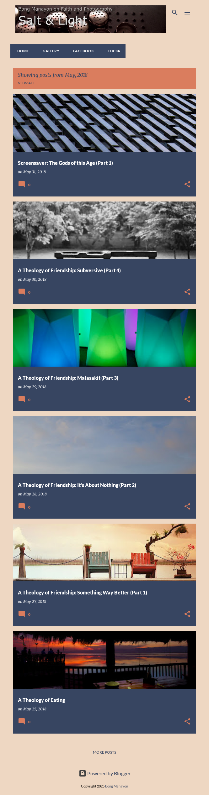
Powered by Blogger (105, 773)
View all (26, 83)
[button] (187, 184)
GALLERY (49, 51)
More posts (104, 752)
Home (21, 51)
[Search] (175, 12)
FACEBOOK (81, 51)
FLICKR (112, 51)
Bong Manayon (116, 786)
